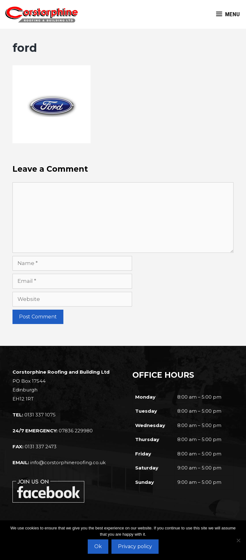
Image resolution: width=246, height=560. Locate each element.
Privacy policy (135, 546)
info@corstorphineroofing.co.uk (68, 462)
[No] (238, 540)
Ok (98, 546)
